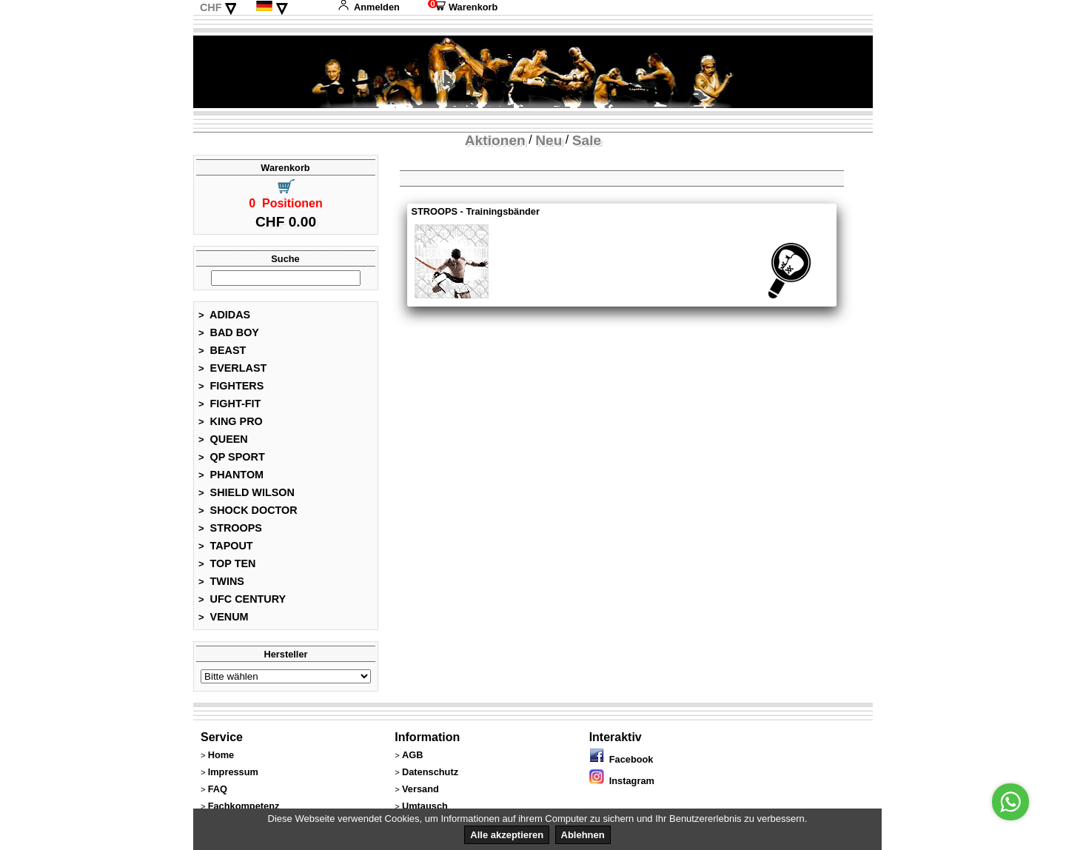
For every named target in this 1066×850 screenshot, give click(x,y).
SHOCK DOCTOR (248, 510)
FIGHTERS (231, 386)
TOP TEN (226, 563)
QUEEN (223, 439)
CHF (211, 7)
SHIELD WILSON (246, 492)
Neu (548, 140)
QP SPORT (231, 457)
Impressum (233, 771)
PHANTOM (231, 475)
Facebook (621, 759)
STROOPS (230, 528)
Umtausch (425, 805)
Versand (420, 788)
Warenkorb (462, 7)
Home (221, 754)
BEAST (222, 350)
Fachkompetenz (244, 805)
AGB (412, 754)
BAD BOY (228, 332)
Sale (586, 140)
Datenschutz (430, 771)
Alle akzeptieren (506, 834)
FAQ (217, 788)
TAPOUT (225, 546)
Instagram (621, 780)
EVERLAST (232, 368)
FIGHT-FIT (229, 403)
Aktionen (495, 140)
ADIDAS (224, 315)
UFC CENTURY (242, 599)
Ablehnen (583, 834)
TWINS (221, 581)
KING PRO (230, 421)
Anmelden (369, 7)
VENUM (223, 617)
